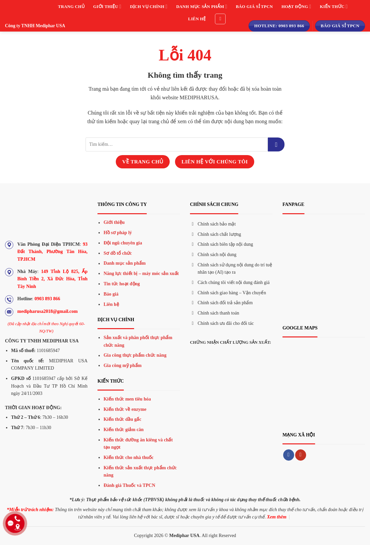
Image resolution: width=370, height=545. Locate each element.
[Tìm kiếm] (220, 19)
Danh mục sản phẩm (201, 6)
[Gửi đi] (276, 144)
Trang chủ (71, 6)
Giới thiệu (107, 6)
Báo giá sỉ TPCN (254, 6)
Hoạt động (296, 6)
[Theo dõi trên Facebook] (288, 455)
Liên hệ (197, 19)
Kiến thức (333, 6)
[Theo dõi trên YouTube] (300, 455)
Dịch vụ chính (149, 6)
